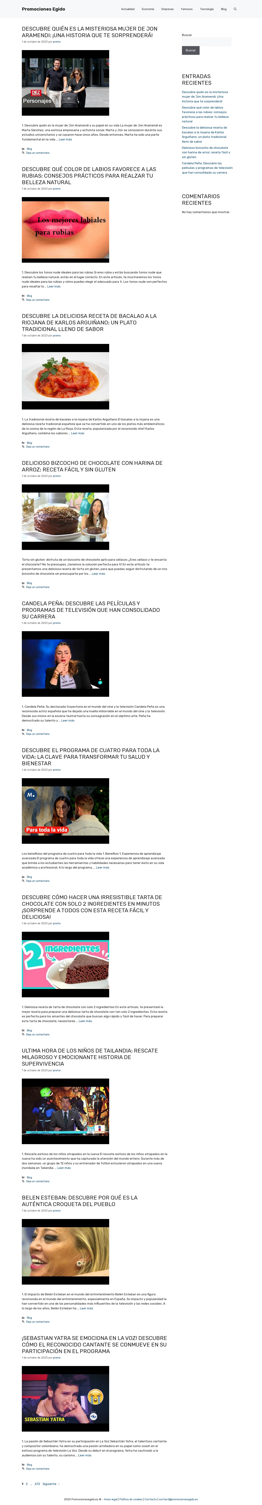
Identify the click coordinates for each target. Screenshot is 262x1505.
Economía (148, 9)
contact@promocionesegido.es (178, 1499)
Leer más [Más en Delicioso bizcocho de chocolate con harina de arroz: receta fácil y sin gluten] (98, 573)
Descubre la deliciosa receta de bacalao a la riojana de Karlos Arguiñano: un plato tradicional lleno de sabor (89, 322)
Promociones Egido (43, 9)
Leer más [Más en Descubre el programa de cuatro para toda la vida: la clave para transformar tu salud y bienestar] (102, 867)
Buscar (187, 35)
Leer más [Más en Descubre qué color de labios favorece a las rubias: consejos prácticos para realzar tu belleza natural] (54, 286)
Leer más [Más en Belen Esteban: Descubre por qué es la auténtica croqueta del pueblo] (86, 1308)
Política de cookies (131, 1499)
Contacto (151, 1499)
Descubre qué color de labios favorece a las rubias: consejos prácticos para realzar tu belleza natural (89, 176)
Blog (224, 9)
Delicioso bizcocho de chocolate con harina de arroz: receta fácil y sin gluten (92, 466)
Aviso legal (110, 1499)
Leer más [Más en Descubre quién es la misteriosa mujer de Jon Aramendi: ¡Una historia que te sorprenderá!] (65, 139)
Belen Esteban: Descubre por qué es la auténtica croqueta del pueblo (79, 1201)
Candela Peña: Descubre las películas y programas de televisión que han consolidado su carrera (91, 610)
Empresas (167, 9)
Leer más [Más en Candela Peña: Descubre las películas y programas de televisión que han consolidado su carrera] (68, 720)
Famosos (187, 9)
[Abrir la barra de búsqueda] (235, 9)
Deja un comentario (37, 152)
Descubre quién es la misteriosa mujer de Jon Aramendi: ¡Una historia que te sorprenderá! (89, 32)
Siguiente (51, 1484)
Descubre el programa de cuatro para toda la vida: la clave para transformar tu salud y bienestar (90, 757)
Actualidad (127, 9)
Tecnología (207, 9)
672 (38, 1484)
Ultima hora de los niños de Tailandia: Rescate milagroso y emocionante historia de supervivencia (90, 1057)
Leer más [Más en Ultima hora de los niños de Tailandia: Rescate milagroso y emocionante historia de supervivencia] (64, 1168)
